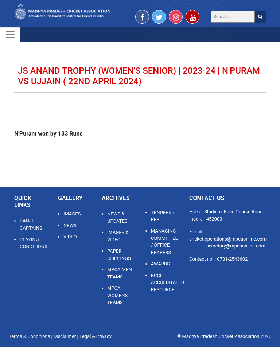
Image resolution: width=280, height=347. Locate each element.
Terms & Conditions (29, 336)
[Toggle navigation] (10, 34)
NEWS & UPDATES (117, 217)
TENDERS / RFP (163, 216)
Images (72, 214)
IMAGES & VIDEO (118, 236)
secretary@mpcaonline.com (235, 246)
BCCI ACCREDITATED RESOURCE (164, 282)
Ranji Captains (31, 224)
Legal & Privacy (95, 336)
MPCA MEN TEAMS (119, 273)
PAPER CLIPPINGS (119, 254)
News (70, 225)
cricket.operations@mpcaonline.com (228, 239)
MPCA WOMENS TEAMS (117, 295)
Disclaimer (65, 336)
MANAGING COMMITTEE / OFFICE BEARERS (164, 241)
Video (70, 236)
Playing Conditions (33, 243)
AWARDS (160, 263)
